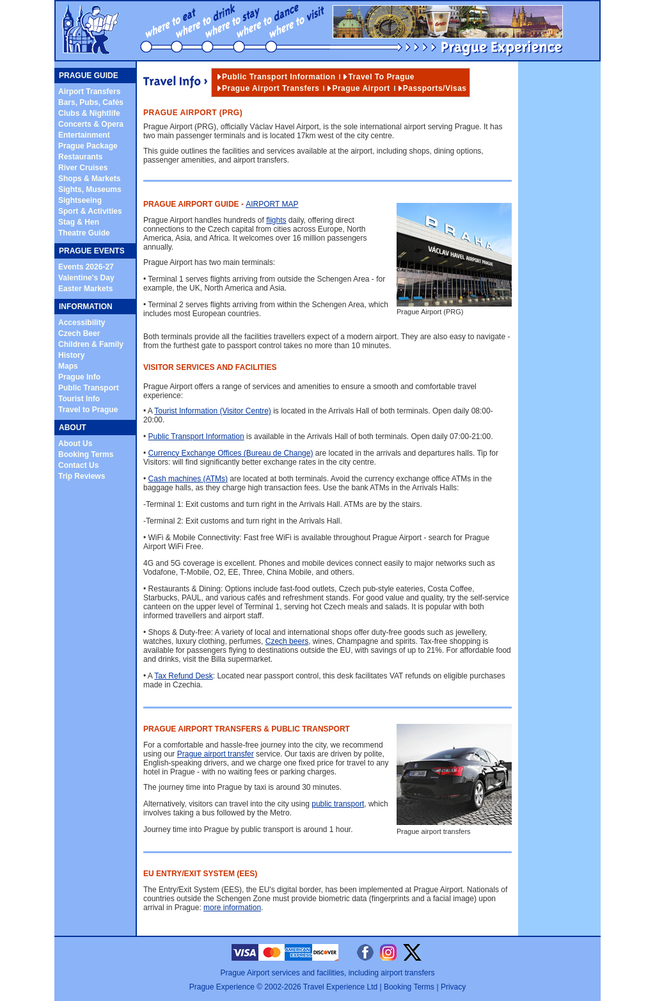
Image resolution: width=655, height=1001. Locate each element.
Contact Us (78, 465)
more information (232, 907)
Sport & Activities (90, 211)
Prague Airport (361, 88)
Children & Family (90, 344)
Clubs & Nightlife (89, 113)
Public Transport (88, 387)
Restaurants (80, 156)
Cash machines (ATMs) (188, 478)
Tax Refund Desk (183, 675)
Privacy (453, 986)
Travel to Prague (88, 409)
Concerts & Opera (90, 124)
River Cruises (82, 167)
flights (276, 220)
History (71, 355)
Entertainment (84, 135)
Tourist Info (79, 398)
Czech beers (286, 641)
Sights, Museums (90, 189)
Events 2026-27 (86, 266)
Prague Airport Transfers (270, 88)
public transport (338, 803)
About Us (75, 443)
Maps (68, 366)
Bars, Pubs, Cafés (90, 102)
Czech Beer (79, 333)
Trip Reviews (81, 476)
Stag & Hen (78, 222)
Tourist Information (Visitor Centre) (212, 410)
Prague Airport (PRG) (454, 308)
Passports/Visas (435, 88)
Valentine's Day (86, 277)
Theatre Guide (84, 232)
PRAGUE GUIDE (88, 75)
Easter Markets (85, 288)
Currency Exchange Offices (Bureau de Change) (230, 453)
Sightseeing (80, 200)
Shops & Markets (89, 178)
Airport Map (272, 204)
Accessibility (81, 322)
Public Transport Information (278, 76)
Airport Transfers (89, 91)
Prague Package (88, 145)
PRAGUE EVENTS (92, 250)
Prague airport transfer (215, 753)
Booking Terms (85, 454)
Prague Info (79, 376)
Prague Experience (222, 986)
